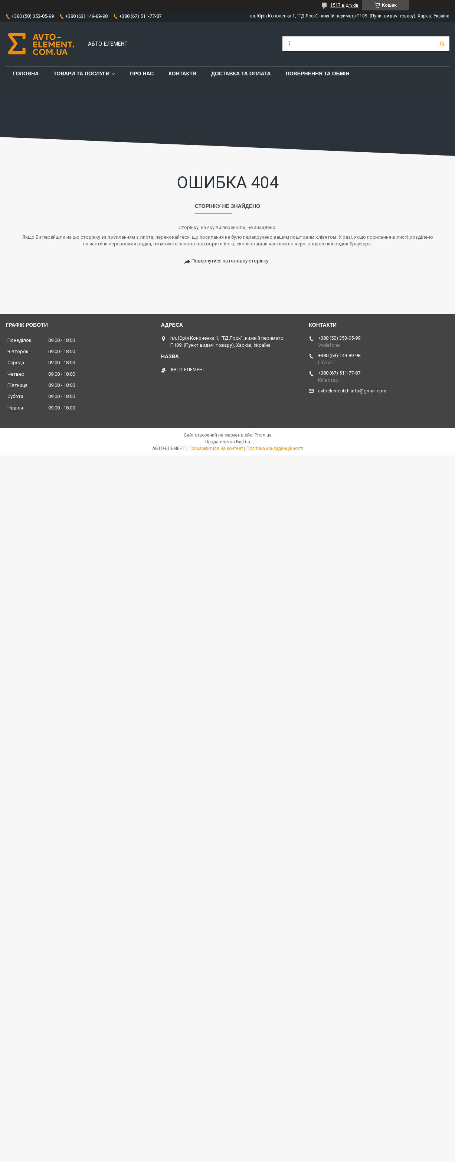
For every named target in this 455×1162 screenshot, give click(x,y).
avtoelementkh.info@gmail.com (352, 391)
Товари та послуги (81, 73)
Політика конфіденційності (274, 448)
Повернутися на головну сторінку (230, 261)
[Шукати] (442, 43)
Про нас (142, 73)
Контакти (182, 73)
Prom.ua (263, 435)
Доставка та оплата (241, 73)
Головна (26, 73)
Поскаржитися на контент (216, 448)
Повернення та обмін (318, 73)
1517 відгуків (344, 5)
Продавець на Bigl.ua (227, 441)
